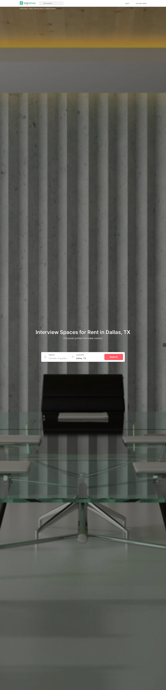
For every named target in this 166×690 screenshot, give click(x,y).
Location (80, 355)
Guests (52, 355)
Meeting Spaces (39, 8)
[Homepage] (27, 3)
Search (114, 357)
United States (23, 8)
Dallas (31, 8)
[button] (51, 3)
